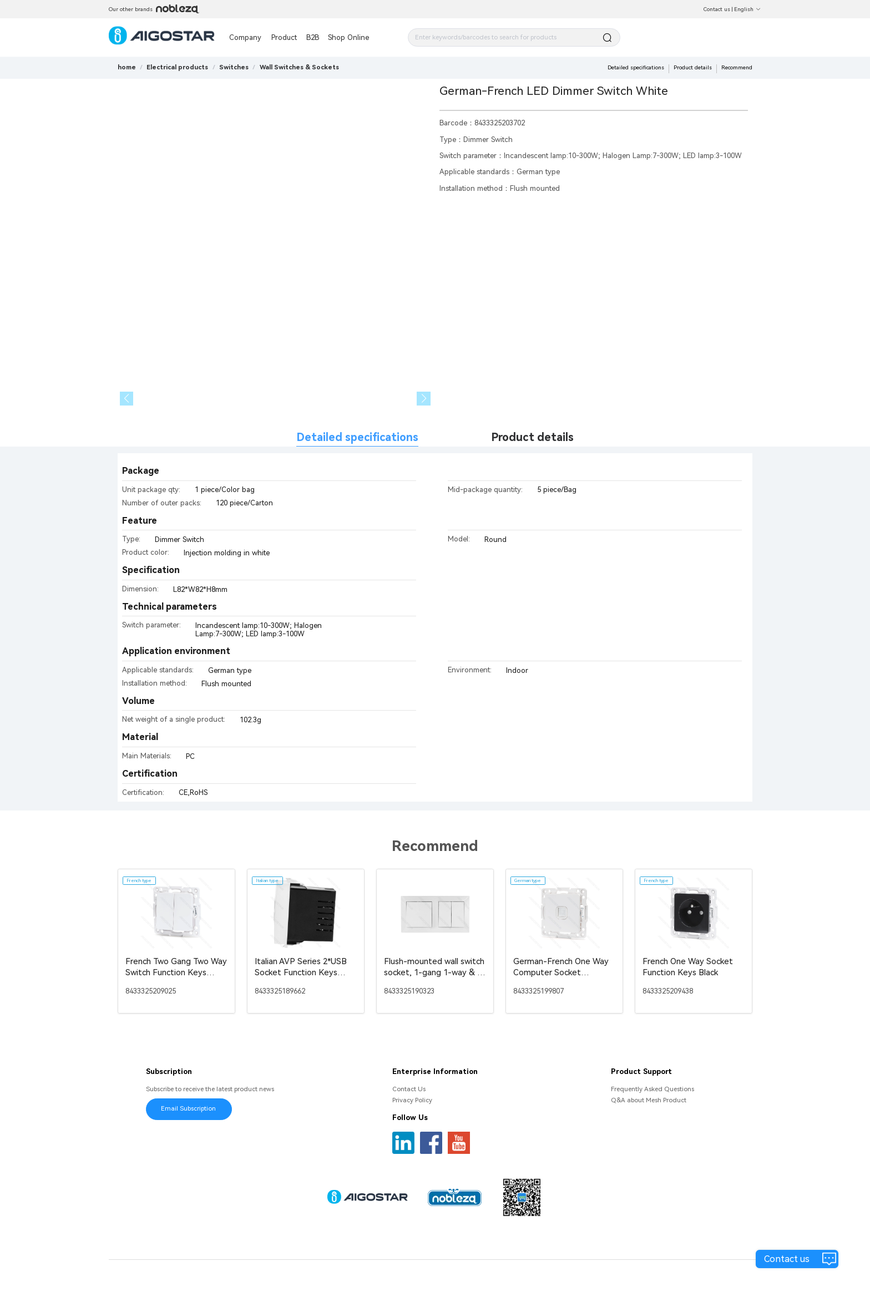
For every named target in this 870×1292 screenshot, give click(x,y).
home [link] (127, 67)
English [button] (747, 9)
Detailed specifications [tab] (357, 437)
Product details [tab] (532, 437)
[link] (177, 67)
